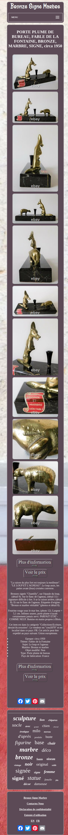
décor (27, 784)
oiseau (50, 759)
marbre (29, 749)
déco (46, 750)
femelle (48, 779)
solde (54, 765)
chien (46, 726)
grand (36, 727)
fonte (40, 759)
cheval (56, 727)
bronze (24, 757)
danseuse (40, 784)
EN (32, 821)
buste (49, 737)
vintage (17, 765)
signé (18, 778)
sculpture (24, 718)
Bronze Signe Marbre (35, 798)
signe (37, 772)
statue (34, 778)
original (42, 764)
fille (56, 780)
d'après (24, 736)
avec (27, 726)
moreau (47, 732)
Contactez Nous (35, 803)
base (39, 742)
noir (29, 764)
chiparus (52, 720)
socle (17, 725)
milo (36, 731)
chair (51, 743)
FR (38, 821)
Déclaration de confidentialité (35, 809)
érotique (24, 731)
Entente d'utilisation (35, 815)
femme (49, 771)
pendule (38, 737)
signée (23, 770)
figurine (23, 742)
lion (42, 720)
